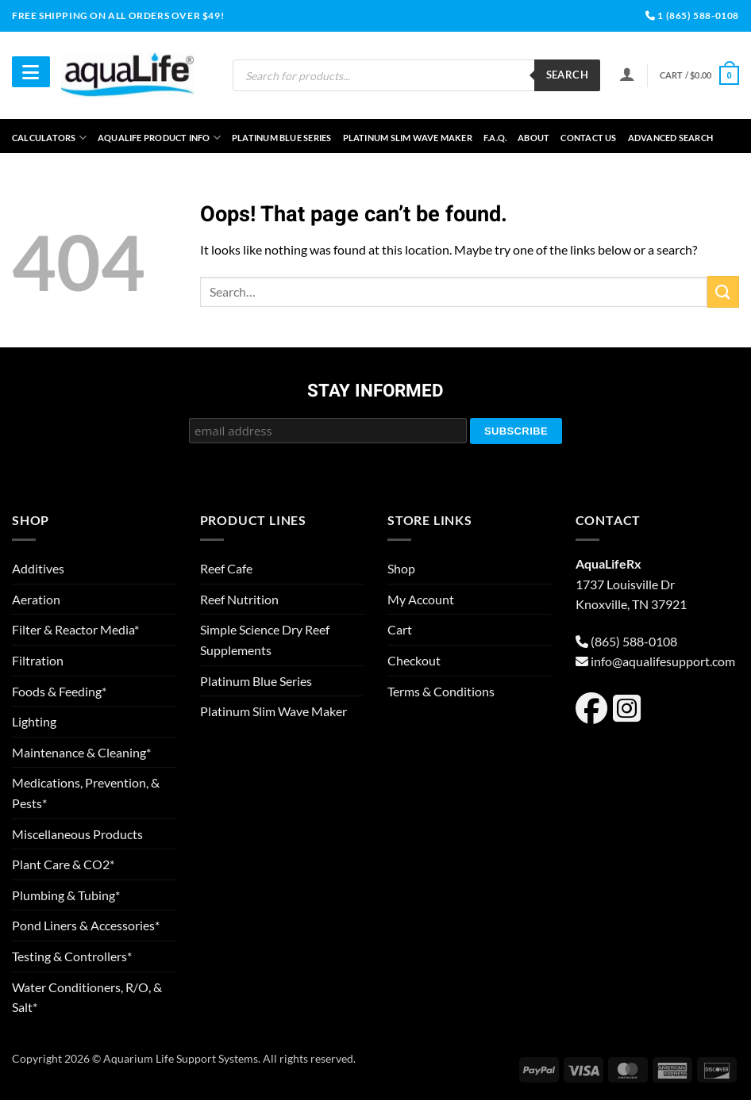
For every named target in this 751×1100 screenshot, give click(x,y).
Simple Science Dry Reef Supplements (264, 639)
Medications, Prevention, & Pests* (86, 793)
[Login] (627, 73)
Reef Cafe (226, 568)
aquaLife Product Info (159, 137)
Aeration (36, 599)
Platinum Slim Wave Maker (407, 137)
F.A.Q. (494, 137)
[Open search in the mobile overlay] (416, 75)
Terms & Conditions (441, 691)
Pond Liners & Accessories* (86, 925)
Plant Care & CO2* (63, 864)
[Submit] (723, 291)
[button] (699, 75)
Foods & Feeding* (59, 691)
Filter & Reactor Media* (75, 629)
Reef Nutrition (239, 599)
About (533, 137)
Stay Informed (375, 392)
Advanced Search (670, 137)
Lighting (34, 721)
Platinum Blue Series (281, 137)
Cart (399, 629)
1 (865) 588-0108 (692, 15)
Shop (401, 568)
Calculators (49, 137)
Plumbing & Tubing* (66, 895)
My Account (420, 599)
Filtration (38, 660)
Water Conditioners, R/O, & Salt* (87, 997)
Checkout (414, 660)
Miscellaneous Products (77, 833)
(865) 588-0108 (634, 641)
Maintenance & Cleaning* (81, 752)
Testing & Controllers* (72, 956)
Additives (38, 568)
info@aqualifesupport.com (663, 661)
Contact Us (588, 137)
